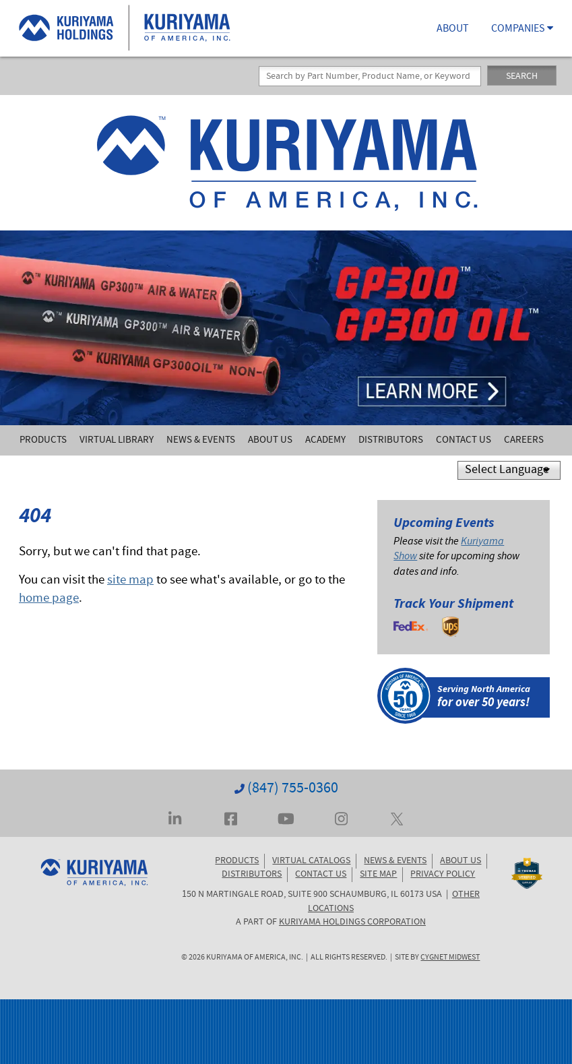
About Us (270, 440)
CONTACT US (320, 874)
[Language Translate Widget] (509, 470)
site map (130, 581)
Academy (325, 440)
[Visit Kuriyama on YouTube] (286, 817)
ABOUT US (460, 861)
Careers (524, 440)
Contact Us (463, 440)
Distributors (390, 440)
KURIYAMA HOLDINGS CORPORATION (352, 922)
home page (49, 599)
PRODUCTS (237, 861)
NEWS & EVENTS (395, 861)
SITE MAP (378, 874)
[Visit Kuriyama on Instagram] (341, 817)
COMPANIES (522, 30)
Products (43, 440)
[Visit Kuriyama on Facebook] (230, 817)
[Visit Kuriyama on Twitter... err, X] (397, 817)
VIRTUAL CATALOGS (311, 861)
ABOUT (453, 30)
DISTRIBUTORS (252, 874)
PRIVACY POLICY (442, 874)
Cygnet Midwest (450, 958)
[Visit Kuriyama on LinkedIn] (174, 817)
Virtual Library (117, 440)
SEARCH (522, 76)
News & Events (200, 440)
